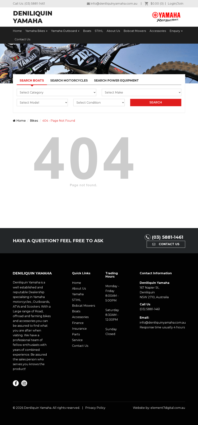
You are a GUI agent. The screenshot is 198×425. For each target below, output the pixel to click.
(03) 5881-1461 (34, 3)
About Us (113, 31)
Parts (76, 334)
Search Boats (32, 80)
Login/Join (175, 3)
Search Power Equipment (116, 80)
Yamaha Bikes (36, 31)
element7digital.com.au (168, 408)
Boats (87, 31)
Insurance (79, 328)
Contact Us (22, 39)
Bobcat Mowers (135, 31)
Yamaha (78, 294)
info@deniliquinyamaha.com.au (163, 322)
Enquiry (176, 31)
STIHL (99, 31)
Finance (78, 323)
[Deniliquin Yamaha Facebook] (112, 3)
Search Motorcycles (69, 80)
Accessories (158, 31)
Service (77, 340)
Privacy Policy (94, 408)
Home (17, 31)
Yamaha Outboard (65, 31)
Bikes (34, 120)
